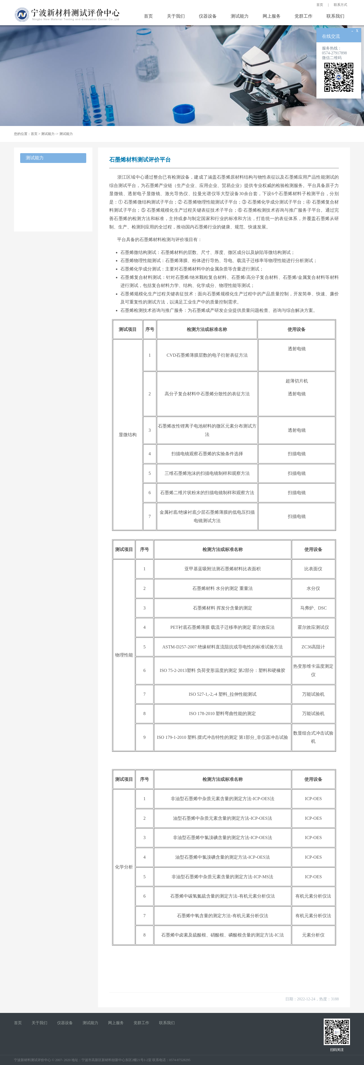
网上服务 (272, 16)
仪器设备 (208, 16)
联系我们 (335, 16)
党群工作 (303, 16)
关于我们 (176, 16)
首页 (319, 5)
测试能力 (240, 16)
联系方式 (340, 5)
